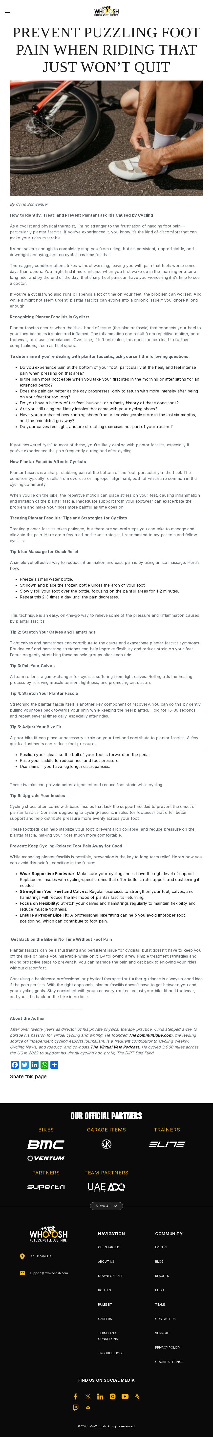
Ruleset (105, 1304)
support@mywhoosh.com (49, 1273)
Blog (159, 1261)
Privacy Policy (167, 1347)
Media (160, 1290)
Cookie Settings (169, 1362)
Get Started (108, 1247)
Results (162, 1276)
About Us (106, 1261)
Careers (105, 1319)
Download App (110, 1276)
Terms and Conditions (108, 1336)
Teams (160, 1304)
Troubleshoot (111, 1353)
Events (161, 1247)
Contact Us (165, 1319)
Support (162, 1333)
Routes (104, 1290)
